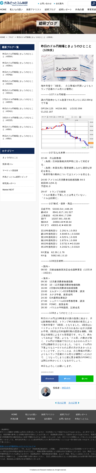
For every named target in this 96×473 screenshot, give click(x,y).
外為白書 (79, 9)
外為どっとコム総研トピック (15, 177)
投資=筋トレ (8, 164)
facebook (50, 379)
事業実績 (91, 9)
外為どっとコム (81, 419)
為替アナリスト (33, 9)
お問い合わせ (45, 4)
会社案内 (60, 4)
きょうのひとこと (10, 158)
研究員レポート (9, 183)
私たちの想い (16, 9)
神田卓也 (66, 388)
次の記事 (72, 403)
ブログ (10, 37)
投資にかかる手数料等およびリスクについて (17, 446)
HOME (3, 9)
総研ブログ (50, 9)
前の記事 (61, 403)
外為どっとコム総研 (14, 3)
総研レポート (65, 9)
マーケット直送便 (10, 170)
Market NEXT (8, 190)
